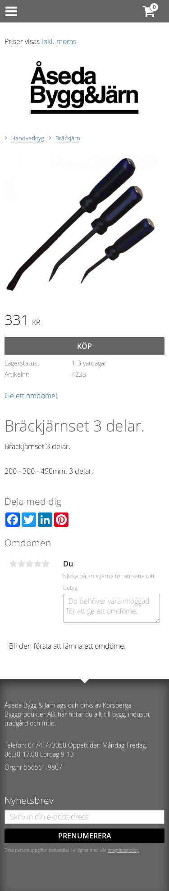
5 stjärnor (45, 564)
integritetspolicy (123, 850)
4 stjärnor (37, 564)
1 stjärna (13, 564)
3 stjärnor (29, 564)
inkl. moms (58, 41)
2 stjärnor (21, 564)
